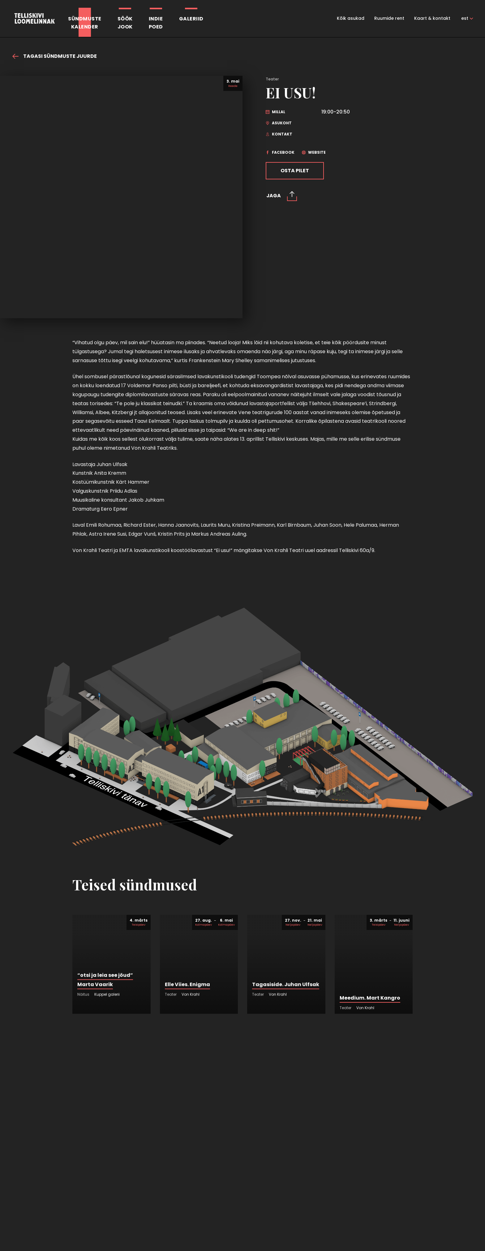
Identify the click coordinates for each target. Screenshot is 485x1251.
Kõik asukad (350, 18)
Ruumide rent (389, 18)
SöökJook (125, 22)
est (464, 18)
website (314, 152)
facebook (280, 152)
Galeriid (191, 18)
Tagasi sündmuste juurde (54, 56)
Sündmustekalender (84, 22)
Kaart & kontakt (432, 18)
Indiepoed (156, 22)
